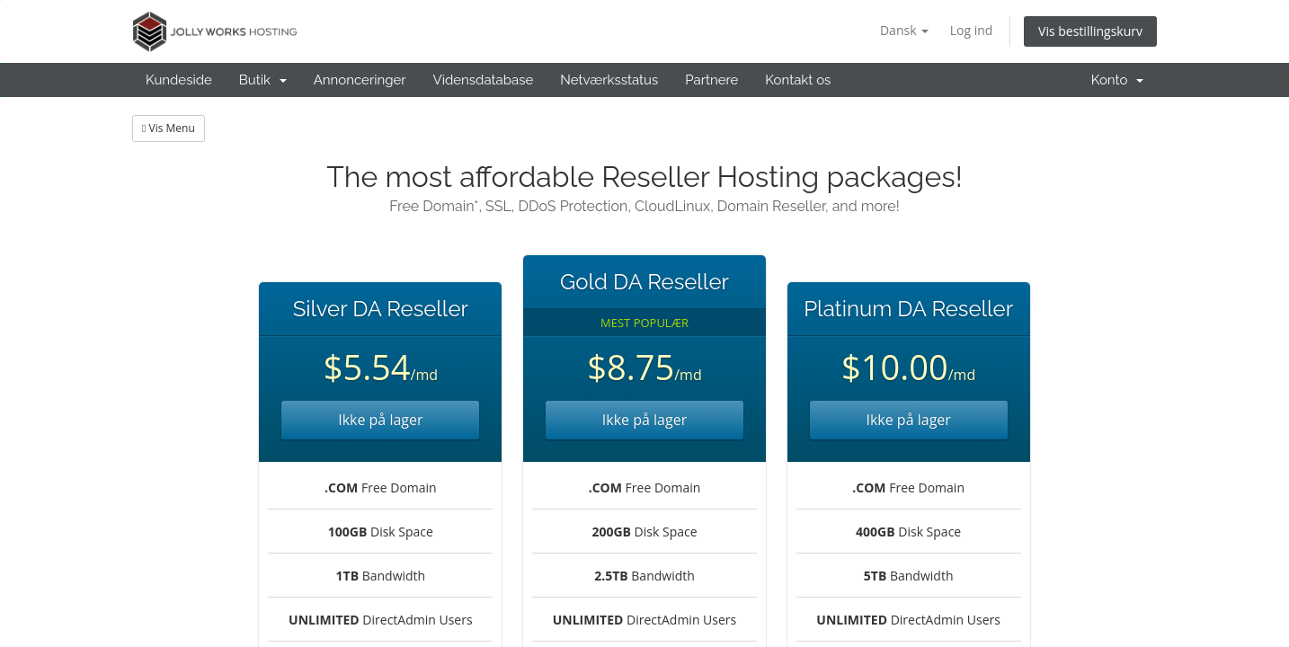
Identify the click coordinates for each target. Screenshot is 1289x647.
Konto (1117, 80)
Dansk (904, 30)
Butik (263, 80)
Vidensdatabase (483, 80)
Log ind (971, 30)
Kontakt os (798, 80)
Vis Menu (168, 128)
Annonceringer (360, 80)
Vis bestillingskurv (1090, 31)
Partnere (711, 80)
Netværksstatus (609, 80)
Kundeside (179, 80)
